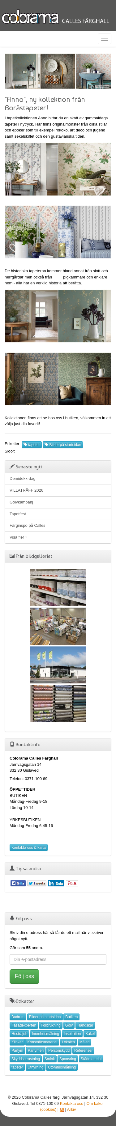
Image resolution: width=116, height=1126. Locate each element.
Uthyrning (35, 1067)
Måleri (84, 1042)
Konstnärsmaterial (42, 1042)
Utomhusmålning (62, 1067)
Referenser (83, 1050)
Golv (69, 1025)
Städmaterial (91, 1059)
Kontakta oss (71, 1103)
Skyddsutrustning (25, 1059)
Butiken (71, 1017)
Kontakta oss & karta (28, 847)
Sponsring (67, 1059)
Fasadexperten (23, 1025)
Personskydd (59, 1050)
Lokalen (68, 1042)
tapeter (32, 445)
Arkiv (71, 1109)
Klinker (17, 1042)
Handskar (85, 1025)
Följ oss (24, 976)
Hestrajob (19, 1034)
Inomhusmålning (45, 1034)
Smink (50, 1059)
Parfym (17, 1050)
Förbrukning (51, 1025)
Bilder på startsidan (63, 445)
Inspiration (72, 1034)
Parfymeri (36, 1050)
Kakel (90, 1034)
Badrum (17, 1017)
